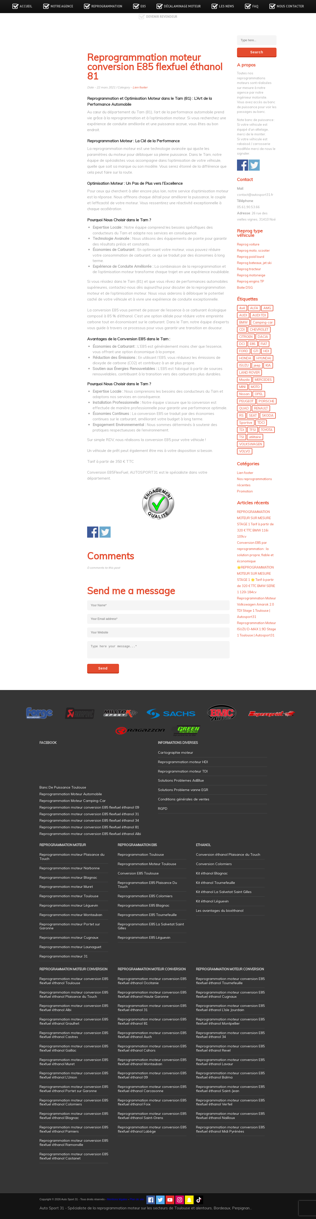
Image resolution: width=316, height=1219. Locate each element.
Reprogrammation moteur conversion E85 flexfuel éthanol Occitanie (152, 980)
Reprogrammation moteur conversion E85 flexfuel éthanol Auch (152, 1035)
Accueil (26, 6)
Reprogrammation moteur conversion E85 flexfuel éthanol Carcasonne (152, 1088)
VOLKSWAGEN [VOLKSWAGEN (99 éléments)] (250, 444)
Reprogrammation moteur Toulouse (69, 896)
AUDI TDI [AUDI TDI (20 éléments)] (259, 315)
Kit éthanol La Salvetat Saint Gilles (224, 892)
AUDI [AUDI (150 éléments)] (243, 315)
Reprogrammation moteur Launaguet (70, 947)
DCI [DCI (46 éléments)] (242, 344)
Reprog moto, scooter (253, 250)
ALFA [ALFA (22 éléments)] (254, 308)
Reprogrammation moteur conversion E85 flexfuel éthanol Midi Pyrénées (230, 1129)
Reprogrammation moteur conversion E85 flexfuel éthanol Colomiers (74, 1102)
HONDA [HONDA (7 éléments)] (245, 358)
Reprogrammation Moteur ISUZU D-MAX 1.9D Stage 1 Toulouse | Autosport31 (256, 629)
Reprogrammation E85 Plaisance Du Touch (147, 884)
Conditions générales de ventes (183, 799)
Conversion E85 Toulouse (138, 873)
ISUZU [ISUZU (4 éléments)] (244, 365)
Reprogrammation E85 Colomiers (145, 896)
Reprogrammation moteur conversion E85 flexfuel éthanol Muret (74, 1061)
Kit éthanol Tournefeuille (215, 882)
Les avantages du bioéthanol (219, 910)
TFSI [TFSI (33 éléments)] (252, 430)
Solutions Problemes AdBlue (181, 780)
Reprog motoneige (251, 275)
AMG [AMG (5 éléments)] (267, 308)
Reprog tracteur (249, 269)
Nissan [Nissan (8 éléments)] (244, 394)
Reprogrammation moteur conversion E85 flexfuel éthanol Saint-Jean (230, 1088)
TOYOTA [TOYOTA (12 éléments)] (267, 430)
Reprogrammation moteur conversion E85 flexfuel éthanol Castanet (74, 1156)
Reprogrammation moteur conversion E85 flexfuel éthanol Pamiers (74, 1129)
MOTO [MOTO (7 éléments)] (255, 387)
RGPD (162, 808)
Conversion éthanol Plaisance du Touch (228, 854)
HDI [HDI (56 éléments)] (266, 351)
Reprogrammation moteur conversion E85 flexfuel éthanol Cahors (152, 1048)
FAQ (255, 6)
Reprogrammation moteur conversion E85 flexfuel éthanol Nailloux (230, 1115)
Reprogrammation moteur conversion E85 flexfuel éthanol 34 (230, 1035)
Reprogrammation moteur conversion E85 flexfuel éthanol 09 (152, 1075)
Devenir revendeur (161, 17)
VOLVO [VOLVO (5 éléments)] (244, 451)
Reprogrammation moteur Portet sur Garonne (70, 926)
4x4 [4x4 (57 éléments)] (242, 308)
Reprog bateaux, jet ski (254, 263)
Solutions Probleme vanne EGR (183, 790)
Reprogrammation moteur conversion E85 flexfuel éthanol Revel (230, 1048)
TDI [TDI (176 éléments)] (241, 430)
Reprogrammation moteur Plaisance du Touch (72, 856)
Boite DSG (245, 287)
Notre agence (62, 6)
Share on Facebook (92, 532)
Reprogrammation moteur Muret (66, 886)
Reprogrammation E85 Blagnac (143, 905)
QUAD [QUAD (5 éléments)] (244, 408)
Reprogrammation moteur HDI (183, 762)
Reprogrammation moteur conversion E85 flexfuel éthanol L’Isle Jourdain (230, 1007)
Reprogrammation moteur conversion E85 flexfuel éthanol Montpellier (230, 1021)
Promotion (245, 491)
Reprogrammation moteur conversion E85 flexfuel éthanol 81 (152, 1021)
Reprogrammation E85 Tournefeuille (147, 915)
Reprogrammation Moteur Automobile (71, 794)
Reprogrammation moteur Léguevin (69, 905)
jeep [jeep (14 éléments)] (257, 365)
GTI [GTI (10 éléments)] (255, 351)
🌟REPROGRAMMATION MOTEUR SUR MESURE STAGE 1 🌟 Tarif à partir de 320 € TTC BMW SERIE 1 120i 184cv (256, 579)
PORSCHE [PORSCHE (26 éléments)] (266, 401)
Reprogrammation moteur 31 (64, 956)
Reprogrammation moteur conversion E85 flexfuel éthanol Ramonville (74, 1142)
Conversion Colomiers (214, 864)
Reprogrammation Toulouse (141, 854)
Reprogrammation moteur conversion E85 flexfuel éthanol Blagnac (74, 1115)
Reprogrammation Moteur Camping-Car (73, 800)
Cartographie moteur (175, 752)
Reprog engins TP (250, 281)
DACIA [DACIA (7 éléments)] (263, 337)
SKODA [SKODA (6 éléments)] (268, 415)
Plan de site (137, 1199)
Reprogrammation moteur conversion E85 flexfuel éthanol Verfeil (230, 1102)
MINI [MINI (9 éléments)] (242, 387)
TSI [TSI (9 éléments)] (241, 437)
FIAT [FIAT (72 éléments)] (264, 344)
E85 (143, 6)
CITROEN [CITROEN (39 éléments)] (246, 337)
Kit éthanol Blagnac (212, 873)
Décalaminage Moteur (182, 6)
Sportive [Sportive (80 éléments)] (245, 423)
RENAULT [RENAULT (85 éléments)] (261, 408)
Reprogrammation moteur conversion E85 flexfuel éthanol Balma (230, 1075)
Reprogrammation (106, 6)
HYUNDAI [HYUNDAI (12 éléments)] (264, 358)
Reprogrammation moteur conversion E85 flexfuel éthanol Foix (152, 1102)
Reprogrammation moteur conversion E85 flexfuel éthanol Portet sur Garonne (74, 1088)
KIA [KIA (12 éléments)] (268, 365)
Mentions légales (117, 1199)
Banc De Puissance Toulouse (63, 787)
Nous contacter (290, 6)
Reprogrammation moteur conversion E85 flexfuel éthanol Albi (74, 1007)
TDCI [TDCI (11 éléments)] (261, 423)
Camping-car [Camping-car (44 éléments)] (263, 322)
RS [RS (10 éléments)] (241, 415)
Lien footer (140, 87)
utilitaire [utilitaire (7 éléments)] (255, 437)
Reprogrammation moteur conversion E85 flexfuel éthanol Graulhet (74, 1021)
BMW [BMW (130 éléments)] (243, 322)
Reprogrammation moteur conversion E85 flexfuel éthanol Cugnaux (230, 994)
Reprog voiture (248, 244)
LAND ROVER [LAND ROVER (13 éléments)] (249, 372)
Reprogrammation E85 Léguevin (144, 937)
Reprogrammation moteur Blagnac (68, 877)
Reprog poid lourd (250, 257)
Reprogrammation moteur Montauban (71, 915)
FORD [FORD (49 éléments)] (243, 351)
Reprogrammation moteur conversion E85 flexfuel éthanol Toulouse (74, 980)
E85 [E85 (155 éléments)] (253, 344)
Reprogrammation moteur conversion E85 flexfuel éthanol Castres (74, 1035)
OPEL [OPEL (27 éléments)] (259, 394)
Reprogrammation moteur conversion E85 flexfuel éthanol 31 (152, 1007)
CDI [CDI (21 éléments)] (242, 329)
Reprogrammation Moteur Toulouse (147, 864)
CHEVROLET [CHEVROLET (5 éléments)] (259, 329)
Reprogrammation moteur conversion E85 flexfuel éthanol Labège (152, 1129)
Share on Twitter (105, 532)
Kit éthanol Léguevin (212, 901)
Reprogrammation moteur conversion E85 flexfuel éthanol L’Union (74, 1075)
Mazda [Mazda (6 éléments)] (244, 380)
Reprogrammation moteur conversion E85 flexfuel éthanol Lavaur (230, 1061)
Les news (226, 6)
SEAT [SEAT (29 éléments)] (253, 415)
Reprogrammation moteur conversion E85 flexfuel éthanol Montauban (152, 1061)
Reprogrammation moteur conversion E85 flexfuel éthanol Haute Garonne (152, 994)
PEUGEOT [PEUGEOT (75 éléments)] (246, 401)
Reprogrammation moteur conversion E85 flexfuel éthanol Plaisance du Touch (74, 994)
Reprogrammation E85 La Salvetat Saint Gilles (151, 926)
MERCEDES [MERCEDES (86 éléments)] (263, 380)
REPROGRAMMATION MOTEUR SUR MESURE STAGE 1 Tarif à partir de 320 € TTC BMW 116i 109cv (255, 524)
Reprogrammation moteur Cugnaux (69, 937)
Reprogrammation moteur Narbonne (70, 868)
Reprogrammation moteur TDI (183, 771)
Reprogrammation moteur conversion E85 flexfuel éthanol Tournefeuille (230, 980)
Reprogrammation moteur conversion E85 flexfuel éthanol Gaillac (74, 1048)
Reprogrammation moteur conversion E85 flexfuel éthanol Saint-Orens (152, 1115)
